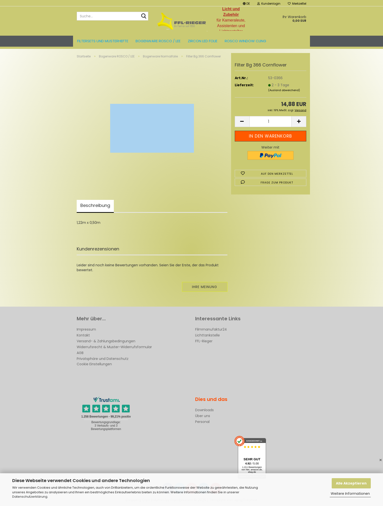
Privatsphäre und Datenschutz (102, 358)
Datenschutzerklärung (29, 496)
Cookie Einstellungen (94, 364)
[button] (246, 3)
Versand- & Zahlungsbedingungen (106, 341)
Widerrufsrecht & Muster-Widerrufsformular (114, 347)
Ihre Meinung (204, 286)
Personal (202, 421)
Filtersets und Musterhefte (102, 40)
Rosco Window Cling (245, 40)
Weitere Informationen (350, 493)
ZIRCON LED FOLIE (202, 40)
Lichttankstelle (207, 335)
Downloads (204, 410)
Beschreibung (95, 205)
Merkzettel (297, 3)
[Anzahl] (270, 121)
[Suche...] (143, 16)
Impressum (86, 329)
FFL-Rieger (204, 341)
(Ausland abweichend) (284, 90)
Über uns (202, 415)
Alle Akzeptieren (351, 483)
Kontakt (83, 335)
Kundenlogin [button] (268, 3)
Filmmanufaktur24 (211, 329)
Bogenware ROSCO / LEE (158, 40)
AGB (80, 352)
